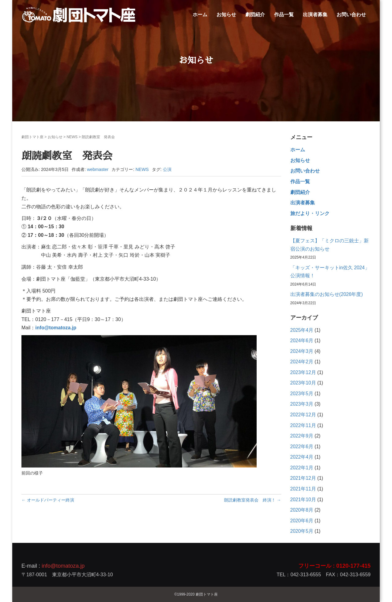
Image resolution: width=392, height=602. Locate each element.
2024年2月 (301, 361)
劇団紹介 (255, 14)
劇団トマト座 (32, 137)
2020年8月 (301, 510)
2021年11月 (303, 488)
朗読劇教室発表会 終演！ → (252, 500)
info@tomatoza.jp (63, 566)
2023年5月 (301, 393)
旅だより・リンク (310, 213)
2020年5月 (301, 531)
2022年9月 (301, 435)
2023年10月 (303, 382)
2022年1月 (301, 467)
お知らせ (226, 14)
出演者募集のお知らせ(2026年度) (326, 294)
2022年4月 (301, 457)
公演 (167, 169)
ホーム (200, 14)
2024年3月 (301, 351)
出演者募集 (315, 14)
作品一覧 (284, 14)
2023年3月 (301, 404)
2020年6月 (301, 520)
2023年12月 (303, 372)
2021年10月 (303, 499)
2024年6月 (301, 340)
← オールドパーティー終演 (47, 500)
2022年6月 (301, 446)
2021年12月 (303, 478)
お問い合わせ (351, 14)
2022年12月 (303, 414)
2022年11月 (303, 425)
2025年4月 (301, 330)
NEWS (71, 137)
